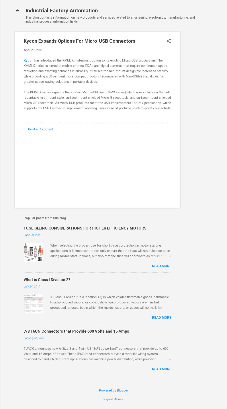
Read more (161, 266)
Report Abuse (113, 399)
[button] (168, 41)
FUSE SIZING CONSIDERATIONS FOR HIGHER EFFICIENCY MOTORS (85, 228)
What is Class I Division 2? (47, 279)
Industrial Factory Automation (61, 11)
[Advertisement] (198, 98)
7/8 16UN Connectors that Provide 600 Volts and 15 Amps (76, 331)
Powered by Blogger (113, 390)
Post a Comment (40, 129)
